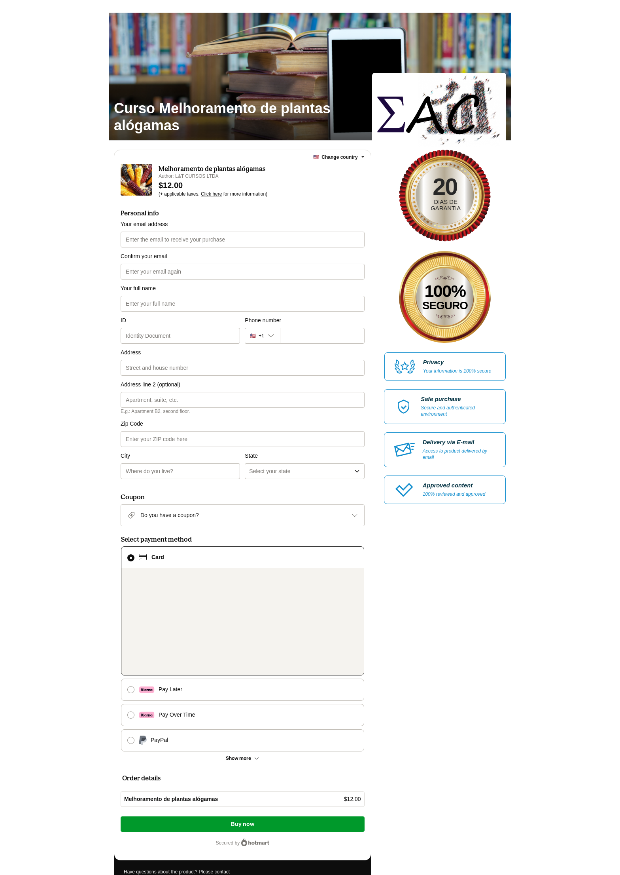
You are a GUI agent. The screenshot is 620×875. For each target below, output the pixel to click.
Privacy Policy (149, 809)
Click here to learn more (218, 788)
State (251, 423)
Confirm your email (144, 256)
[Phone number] (322, 336)
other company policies (199, 809)
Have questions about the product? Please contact (177, 746)
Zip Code (132, 423)
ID (123, 320)
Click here (211, 194)
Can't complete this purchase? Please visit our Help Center (186, 758)
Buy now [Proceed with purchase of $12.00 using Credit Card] (242, 699)
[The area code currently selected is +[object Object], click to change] (262, 336)
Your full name (138, 288)
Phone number (263, 320)
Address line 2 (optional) (150, 384)
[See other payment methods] (242, 633)
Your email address (144, 224)
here (198, 823)
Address (131, 352)
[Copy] (171, 774)
